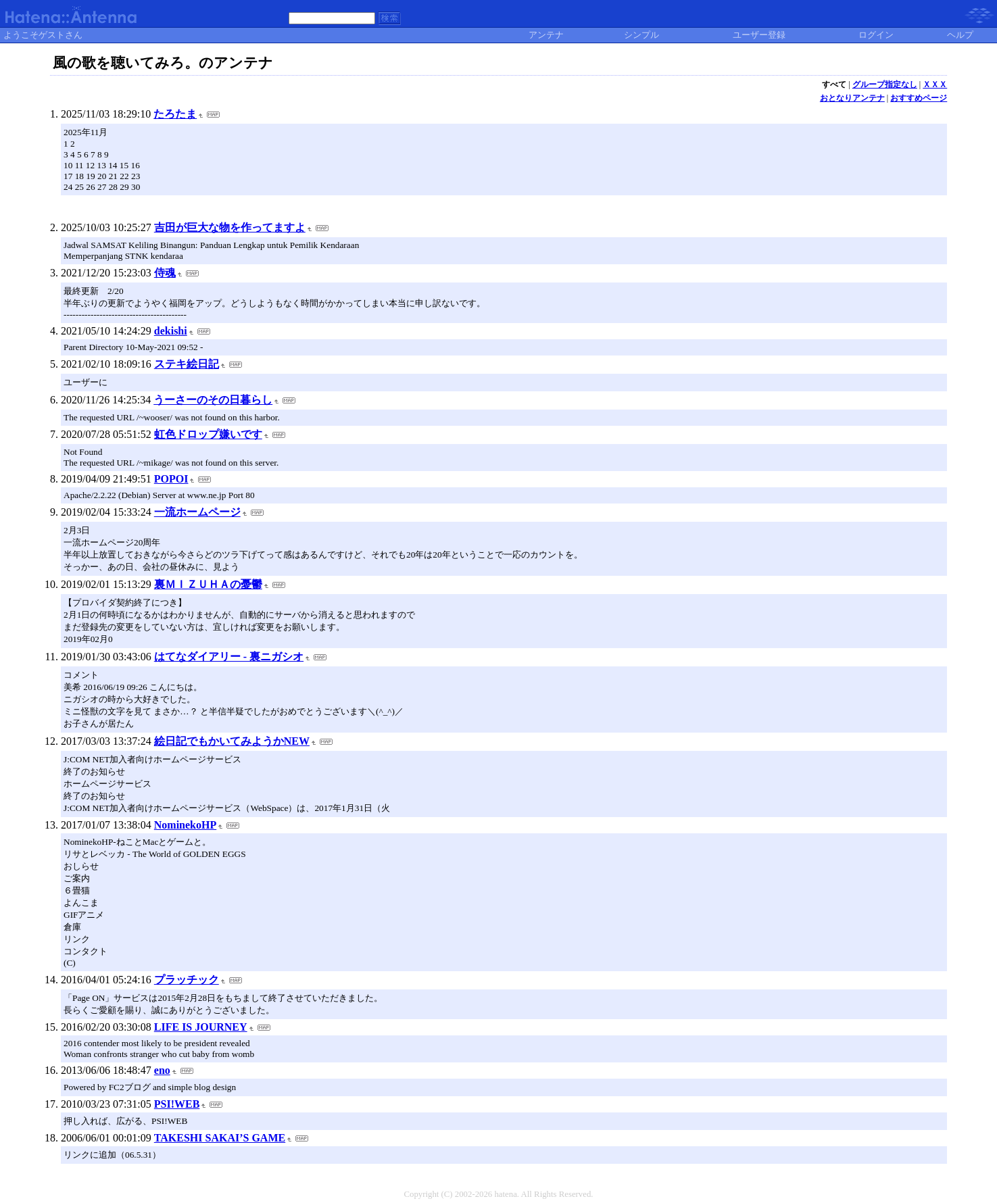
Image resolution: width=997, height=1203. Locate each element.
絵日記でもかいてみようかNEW (232, 741)
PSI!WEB (177, 1104)
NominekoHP (185, 825)
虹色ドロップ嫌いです (208, 434)
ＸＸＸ (935, 84)
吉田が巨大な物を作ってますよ (230, 227)
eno (162, 1070)
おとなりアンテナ (852, 98)
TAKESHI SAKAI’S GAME (219, 1138)
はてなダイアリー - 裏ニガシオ (228, 656)
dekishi (170, 331)
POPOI (171, 479)
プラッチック (186, 979)
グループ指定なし (884, 84)
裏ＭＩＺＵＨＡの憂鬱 (208, 584)
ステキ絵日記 (186, 364)
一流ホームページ (197, 512)
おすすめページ (918, 98)
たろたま (175, 114)
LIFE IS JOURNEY (200, 1027)
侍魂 (165, 272)
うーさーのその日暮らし (212, 400)
